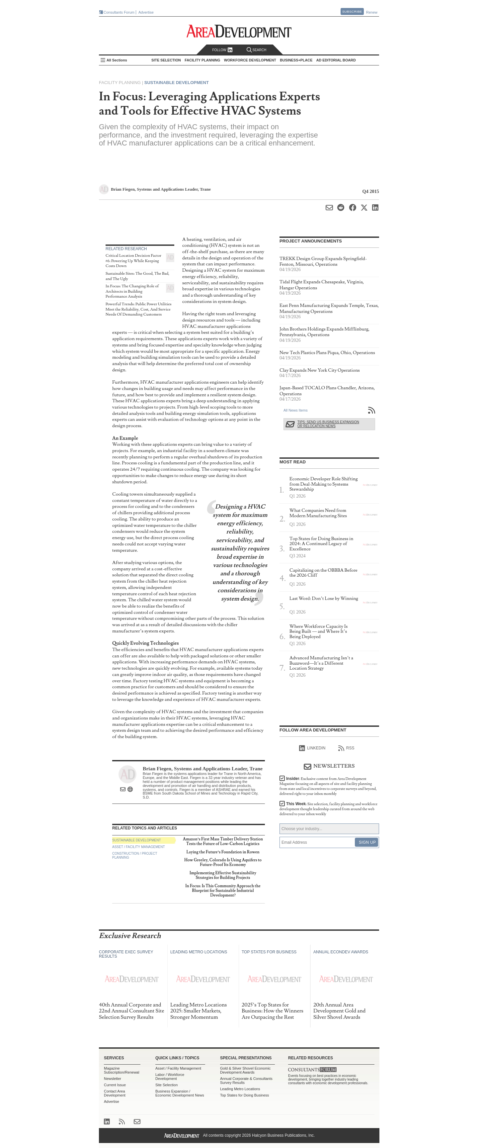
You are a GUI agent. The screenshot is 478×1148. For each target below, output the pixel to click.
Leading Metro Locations (240, 1089)
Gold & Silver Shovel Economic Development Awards (245, 1070)
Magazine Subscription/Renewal (121, 1070)
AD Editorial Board (336, 60)
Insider (328, 786)
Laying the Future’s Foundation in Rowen (223, 852)
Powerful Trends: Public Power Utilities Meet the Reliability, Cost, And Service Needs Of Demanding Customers (138, 309)
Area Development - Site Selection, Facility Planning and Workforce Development (239, 31)
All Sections (117, 60)
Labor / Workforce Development (169, 1077)
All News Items (295, 410)
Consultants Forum (119, 12)
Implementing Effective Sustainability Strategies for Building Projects (223, 875)
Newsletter (112, 1079)
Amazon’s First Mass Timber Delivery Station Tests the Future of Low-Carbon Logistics (223, 841)
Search (257, 50)
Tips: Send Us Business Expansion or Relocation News (328, 424)
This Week (328, 809)
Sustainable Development (176, 82)
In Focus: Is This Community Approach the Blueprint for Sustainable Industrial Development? (222, 891)
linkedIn (312, 748)
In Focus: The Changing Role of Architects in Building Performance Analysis (132, 291)
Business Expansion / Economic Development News (179, 1093)
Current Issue (115, 1085)
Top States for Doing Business (244, 1095)
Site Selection (166, 1085)
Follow (222, 50)
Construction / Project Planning (134, 855)
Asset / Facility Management (138, 847)
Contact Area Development (114, 1093)
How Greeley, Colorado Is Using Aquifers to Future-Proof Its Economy (223, 862)
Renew (371, 12)
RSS (346, 748)
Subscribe (352, 11)
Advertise (146, 12)
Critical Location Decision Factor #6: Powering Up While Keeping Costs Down (133, 260)
